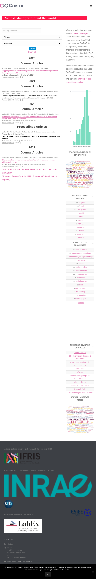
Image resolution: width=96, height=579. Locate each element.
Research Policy (80, 389)
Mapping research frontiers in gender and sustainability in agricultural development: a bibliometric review (30, 72)
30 (79, 267)
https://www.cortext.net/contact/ (20, 561)
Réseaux (79, 372)
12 (80, 213)
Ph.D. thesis (81, 260)
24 (80, 271)
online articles (81, 267)
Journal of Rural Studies (80, 386)
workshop (81, 278)
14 (80, 210)
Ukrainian (80, 238)
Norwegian (80, 234)
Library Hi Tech (80, 382)
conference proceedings (81, 253)
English (82, 203)
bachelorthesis (81, 281)
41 (80, 257)
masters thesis (81, 274)
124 (80, 206)
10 (80, 285)
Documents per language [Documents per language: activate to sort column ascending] (80, 196)
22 (80, 274)
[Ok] (93, 571)
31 (80, 264)
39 (80, 260)
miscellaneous (80, 288)
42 (80, 253)
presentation (81, 295)
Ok (48, 574)
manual (81, 302)
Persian (81, 231)
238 (80, 250)
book (81, 285)
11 (80, 281)
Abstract (5, 77)
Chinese (81, 220)
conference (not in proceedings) (81, 257)
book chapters (81, 271)
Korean (81, 224)
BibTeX (11, 77)
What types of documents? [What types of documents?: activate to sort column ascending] (80, 243)
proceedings (81, 292)
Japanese (80, 227)
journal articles (81, 250)
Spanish (81, 213)
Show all (32, 52)
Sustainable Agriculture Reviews (80, 393)
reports (81, 264)
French (81, 206)
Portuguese (81, 210)
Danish (81, 217)
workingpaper (81, 299)
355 (79, 203)
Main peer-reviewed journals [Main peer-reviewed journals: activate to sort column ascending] (80, 346)
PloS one (80, 369)
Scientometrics (80, 352)
